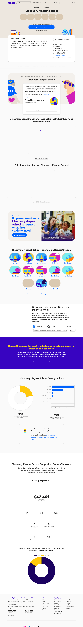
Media (67, 611)
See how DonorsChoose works (41, 368)
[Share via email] (54, 334)
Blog (70, 611)
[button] (54, 338)
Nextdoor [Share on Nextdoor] (67, 334)
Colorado (36, 7)
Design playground (70, 614)
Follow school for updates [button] (62, 39)
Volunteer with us (57, 618)
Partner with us (48, 2)
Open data (68, 612)
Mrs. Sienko (28, 98)
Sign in (73, 2)
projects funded (33, 619)
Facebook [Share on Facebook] (37, 334)
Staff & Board (45, 614)
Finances (44, 612)
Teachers (44, 66)
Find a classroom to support (24, 3)
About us (56, 2)
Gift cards (56, 611)
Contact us (68, 616)
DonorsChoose (11, 3)
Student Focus (45, 611)
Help (61, 2)
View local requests (60, 55)
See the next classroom (41, 110)
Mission (44, 607)
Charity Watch (31, 614)
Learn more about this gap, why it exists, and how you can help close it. (43, 445)
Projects (35, 66)
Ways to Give (57, 606)
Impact (27, 66)
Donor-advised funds (58, 612)
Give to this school (41, 27)
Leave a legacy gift (58, 619)
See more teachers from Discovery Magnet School (41, 302)
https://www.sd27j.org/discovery (63, 57)
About (20, 66)
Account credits (57, 609)
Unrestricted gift (57, 621)
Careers (44, 616)
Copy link (72, 338)
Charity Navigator (11, 616)
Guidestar (19, 616)
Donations (62, 66)
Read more (46, 94)
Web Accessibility (46, 618)
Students (53, 66)
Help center (68, 607)
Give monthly (57, 616)
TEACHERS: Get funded (38, 2)
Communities (68, 609)
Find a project (57, 607)
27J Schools (45, 7)
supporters (15, 619)
